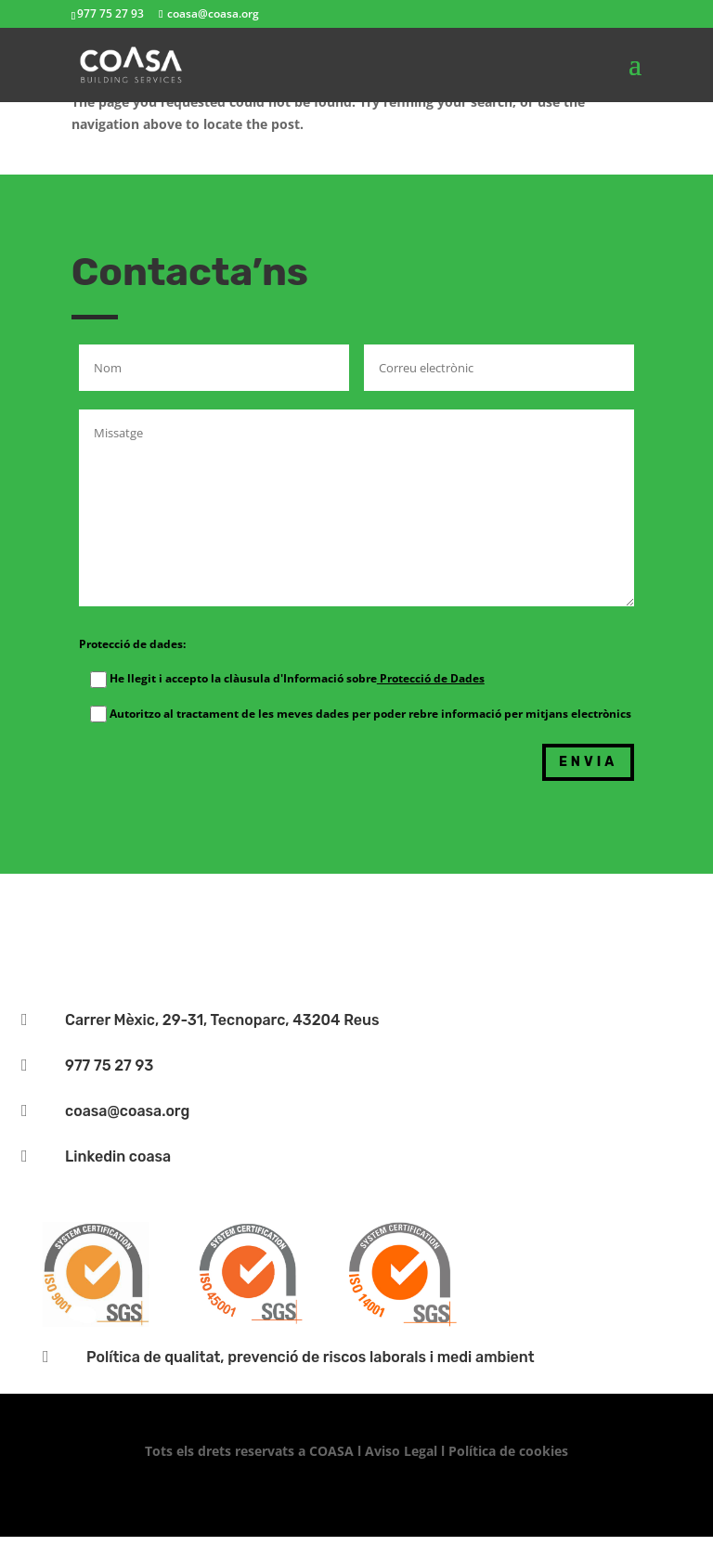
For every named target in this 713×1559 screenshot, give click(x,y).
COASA (333, 1451)
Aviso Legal (401, 1451)
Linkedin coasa (118, 1156)
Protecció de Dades (431, 678)
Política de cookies (508, 1451)
